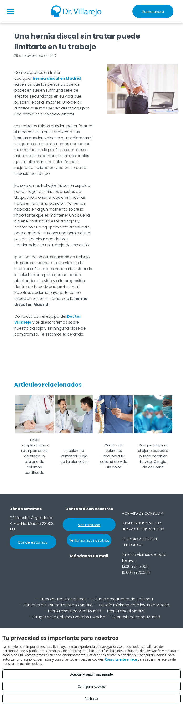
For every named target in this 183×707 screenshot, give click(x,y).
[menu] (10, 11)
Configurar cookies (92, 686)
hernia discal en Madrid (57, 78)
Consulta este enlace (121, 659)
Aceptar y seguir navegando (91, 674)
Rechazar (91, 698)
